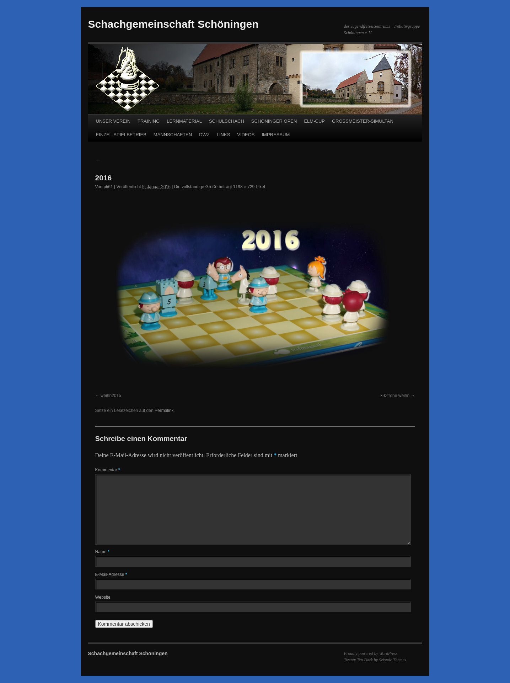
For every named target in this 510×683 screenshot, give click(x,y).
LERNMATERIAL (184, 121)
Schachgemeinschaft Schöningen (173, 24)
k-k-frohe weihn (394, 395)
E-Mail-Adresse (111, 574)
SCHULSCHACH (226, 121)
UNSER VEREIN (113, 121)
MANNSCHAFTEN (173, 134)
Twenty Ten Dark (358, 659)
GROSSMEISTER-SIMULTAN (362, 121)
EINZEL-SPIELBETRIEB (121, 134)
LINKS (223, 134)
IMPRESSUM (276, 134)
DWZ (204, 134)
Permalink (164, 410)
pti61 (108, 186)
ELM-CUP (314, 121)
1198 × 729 (243, 186)
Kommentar (107, 469)
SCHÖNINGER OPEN (274, 121)
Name (102, 551)
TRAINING (149, 121)
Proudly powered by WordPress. (371, 653)
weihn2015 (111, 395)
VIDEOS (245, 134)
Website (103, 597)
